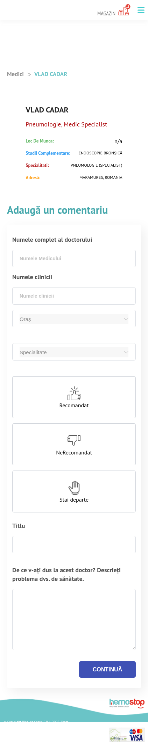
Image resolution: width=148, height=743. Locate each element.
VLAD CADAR (50, 74)
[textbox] (74, 258)
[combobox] (74, 258)
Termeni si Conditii (23, 739)
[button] (141, 10)
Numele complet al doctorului (52, 239)
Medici (15, 74)
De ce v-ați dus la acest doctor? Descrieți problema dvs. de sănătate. (66, 574)
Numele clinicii (32, 277)
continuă (107, 669)
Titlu (18, 526)
